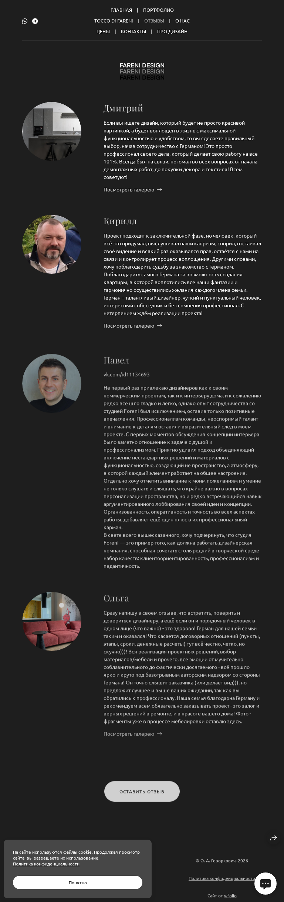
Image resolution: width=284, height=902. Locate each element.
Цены (103, 31)
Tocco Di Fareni (113, 20)
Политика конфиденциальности (222, 881)
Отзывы (154, 20)
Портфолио (158, 10)
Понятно (78, 882)
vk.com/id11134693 (127, 377)
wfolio (230, 899)
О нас (182, 20)
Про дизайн (172, 31)
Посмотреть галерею (129, 189)
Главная (121, 10)
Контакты (133, 31)
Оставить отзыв (142, 795)
